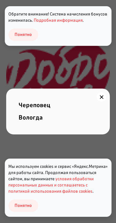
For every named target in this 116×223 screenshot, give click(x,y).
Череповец (34, 105)
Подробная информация (58, 20)
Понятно (23, 205)
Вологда (31, 117)
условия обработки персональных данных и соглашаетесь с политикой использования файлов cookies (51, 185)
